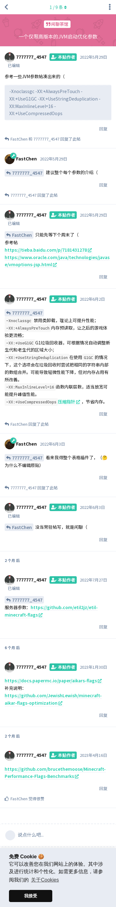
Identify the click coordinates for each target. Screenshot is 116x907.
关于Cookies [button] (45, 879)
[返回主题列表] (6, 7)
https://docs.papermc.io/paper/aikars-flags (51, 680)
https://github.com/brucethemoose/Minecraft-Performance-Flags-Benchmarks (55, 772)
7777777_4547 (27, 173)
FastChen (22, 235)
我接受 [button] (30, 895)
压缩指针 (66, 401)
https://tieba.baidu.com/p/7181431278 (46, 250)
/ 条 (58, 7)
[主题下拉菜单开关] (110, 7)
